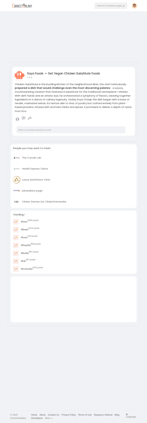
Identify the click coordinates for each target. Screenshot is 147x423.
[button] (110, 5)
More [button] (49, 418)
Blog (117, 414)
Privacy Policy (68, 414)
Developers (37, 418)
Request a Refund (103, 414)
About (43, 414)
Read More (21, 111)
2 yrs (29, 77)
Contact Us (53, 414)
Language (131, 415)
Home (34, 414)
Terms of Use (84, 414)
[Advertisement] (73, 36)
